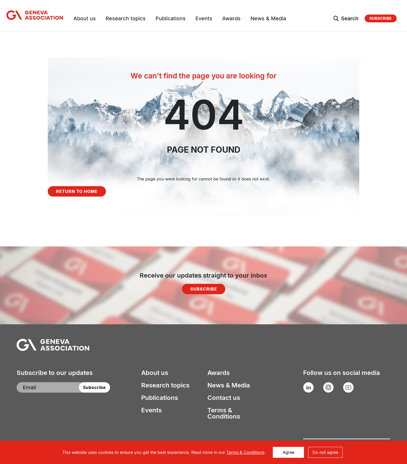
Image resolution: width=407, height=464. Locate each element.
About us (84, 19)
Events (203, 19)
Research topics (126, 19)
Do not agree (325, 452)
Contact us (223, 398)
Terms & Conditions (223, 413)
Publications (170, 19)
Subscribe (380, 18)
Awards (231, 19)
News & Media (268, 19)
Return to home (77, 191)
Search (349, 18)
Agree (288, 452)
